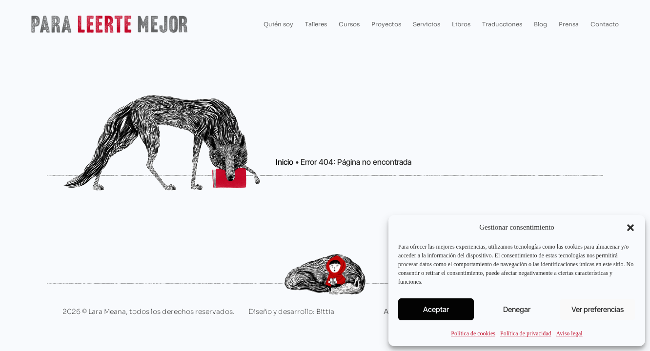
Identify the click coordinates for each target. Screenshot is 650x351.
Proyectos (386, 24)
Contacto (604, 24)
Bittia (325, 311)
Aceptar (436, 309)
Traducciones (502, 24)
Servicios (426, 24)
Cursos (349, 24)
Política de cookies (473, 333)
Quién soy (278, 24)
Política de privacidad (525, 333)
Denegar (516, 309)
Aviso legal (569, 333)
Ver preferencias (597, 309)
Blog (540, 24)
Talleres (316, 24)
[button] (630, 228)
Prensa (569, 24)
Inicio (284, 162)
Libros (461, 24)
